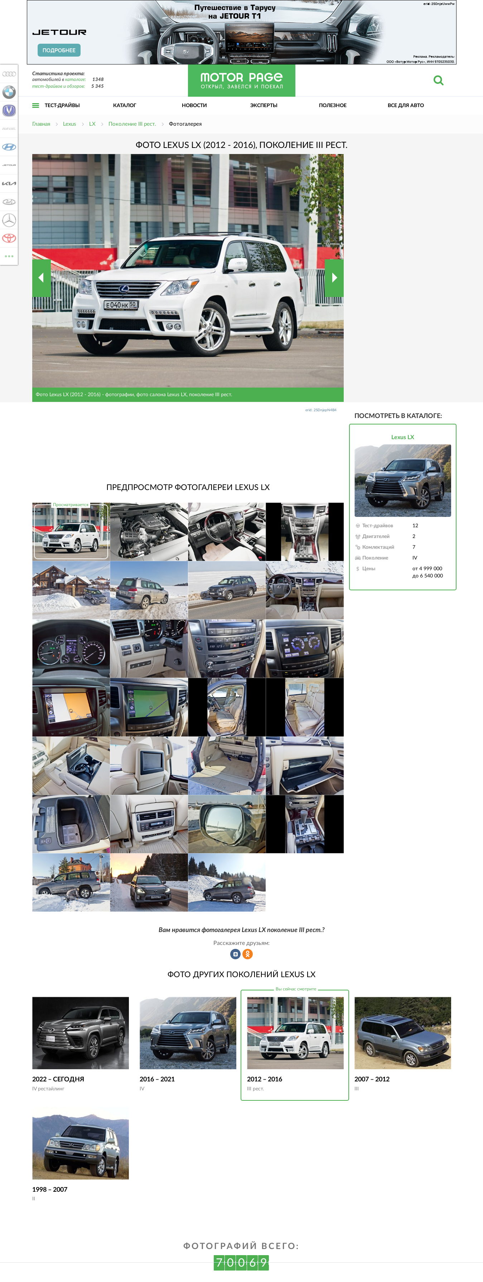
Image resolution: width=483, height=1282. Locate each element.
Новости (194, 105)
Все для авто (406, 105)
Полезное (333, 105)
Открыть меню (35, 113)
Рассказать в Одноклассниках (247, 954)
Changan (8, 110)
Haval (8, 128)
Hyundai (8, 147)
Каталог (124, 105)
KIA (8, 183)
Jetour (8, 165)
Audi (8, 74)
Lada (8, 202)
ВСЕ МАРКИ (8, 256)
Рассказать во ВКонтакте (235, 954)
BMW (8, 92)
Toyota (8, 238)
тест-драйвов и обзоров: (58, 86)
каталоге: (75, 79)
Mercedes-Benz (8, 220)
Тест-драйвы (62, 105)
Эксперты (263, 105)
